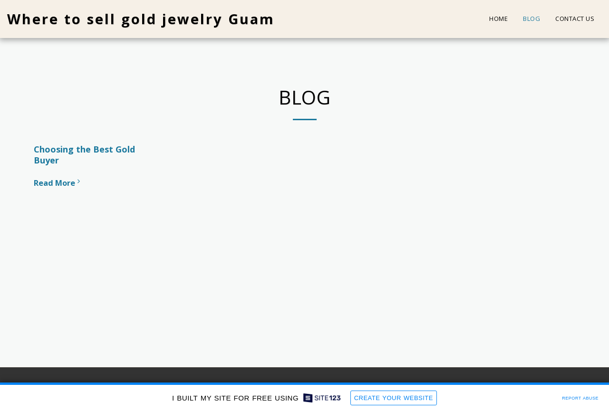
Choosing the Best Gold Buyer (84, 154)
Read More (58, 182)
